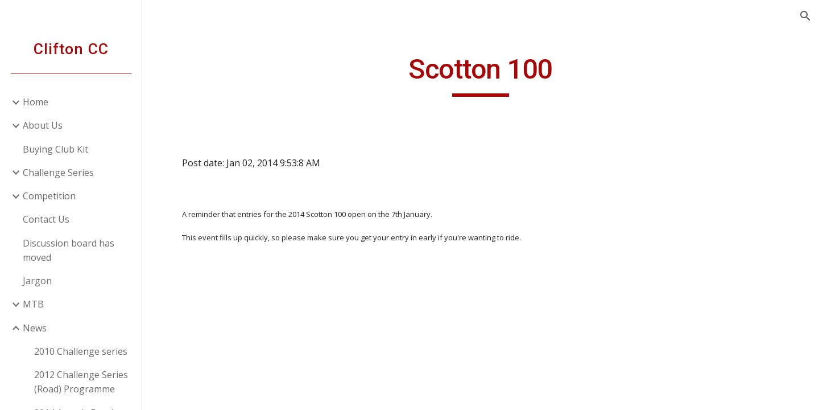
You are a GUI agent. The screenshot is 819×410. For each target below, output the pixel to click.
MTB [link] (33, 304)
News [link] (35, 328)
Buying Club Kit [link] (55, 149)
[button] (805, 16)
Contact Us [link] (46, 219)
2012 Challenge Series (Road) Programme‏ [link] (81, 381)
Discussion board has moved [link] (68, 250)
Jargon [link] (37, 280)
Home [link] (35, 102)
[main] (480, 74)
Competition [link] (49, 196)
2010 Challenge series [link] (80, 351)
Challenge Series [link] (58, 172)
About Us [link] (43, 125)
